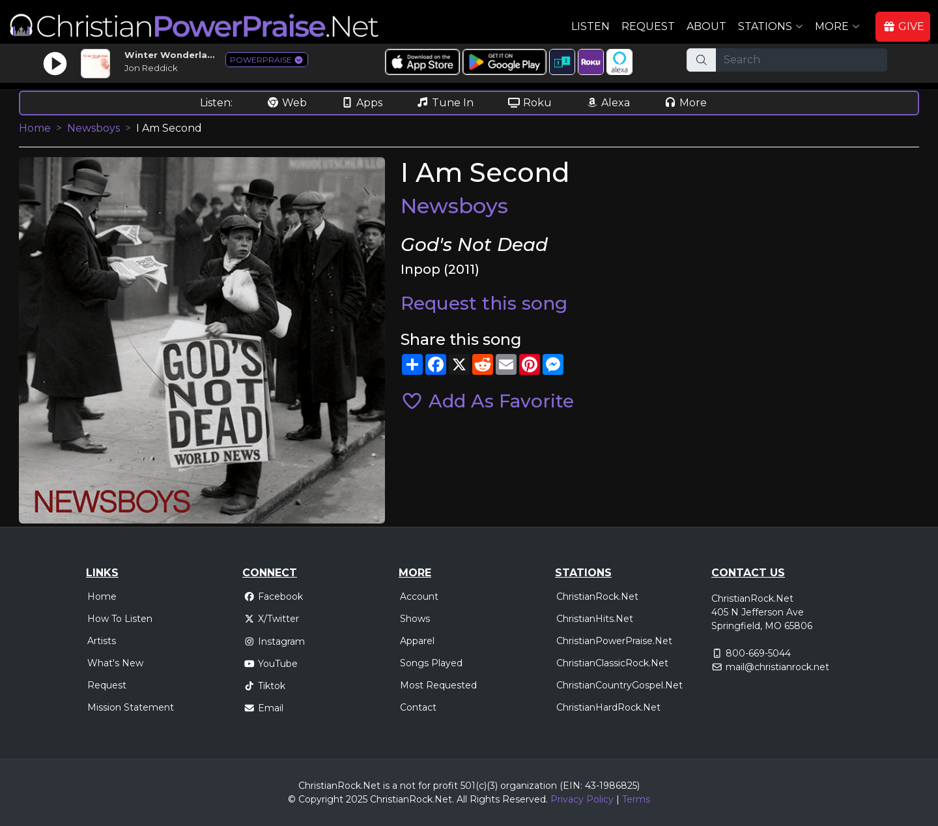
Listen (590, 26)
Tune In (445, 102)
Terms (636, 799)
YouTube (271, 663)
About (706, 26)
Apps (361, 102)
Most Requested (438, 685)
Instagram (274, 641)
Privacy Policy (582, 799)
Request (648, 26)
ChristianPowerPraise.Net (614, 640)
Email (263, 708)
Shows (415, 618)
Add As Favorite (487, 401)
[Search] (801, 60)
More (685, 102)
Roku (529, 102)
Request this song (484, 303)
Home (35, 128)
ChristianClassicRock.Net (612, 663)
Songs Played (431, 663)
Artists (101, 640)
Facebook (273, 596)
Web (286, 102)
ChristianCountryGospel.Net (619, 685)
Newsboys (93, 128)
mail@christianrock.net (777, 667)
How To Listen (119, 618)
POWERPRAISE (267, 60)
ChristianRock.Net (597, 596)
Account (419, 596)
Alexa (608, 102)
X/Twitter (271, 618)
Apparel (417, 640)
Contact (418, 707)
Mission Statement (130, 707)
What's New (115, 663)
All (462, 799)
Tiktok (264, 685)
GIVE (903, 26)
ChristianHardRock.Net (608, 707)
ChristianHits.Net (594, 618)
